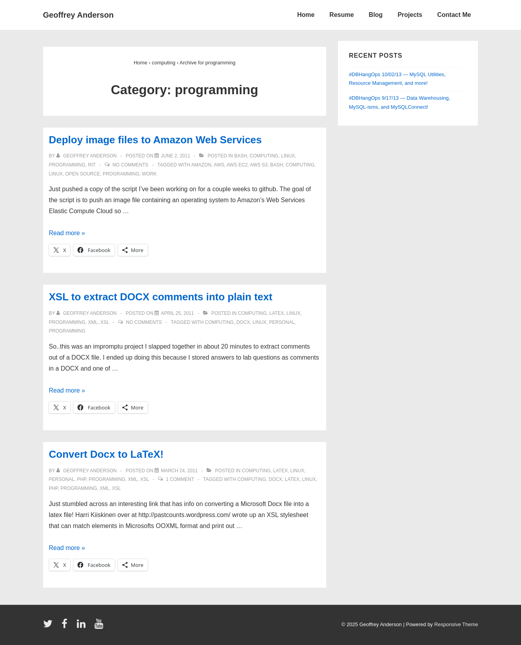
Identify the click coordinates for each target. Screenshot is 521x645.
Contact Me (454, 14)
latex (276, 313)
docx (243, 322)
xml (93, 322)
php (81, 479)
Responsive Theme (456, 624)
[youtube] (99, 626)
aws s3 (259, 165)
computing (264, 156)
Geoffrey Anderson (78, 15)
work (149, 174)
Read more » (67, 233)
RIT (92, 165)
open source (82, 174)
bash (240, 156)
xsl (104, 322)
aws (219, 165)
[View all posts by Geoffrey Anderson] (87, 156)
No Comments (130, 165)
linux (288, 156)
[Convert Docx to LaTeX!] (179, 470)
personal (281, 322)
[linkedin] (83, 626)
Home (305, 14)
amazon (201, 165)
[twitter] (49, 626)
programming (67, 165)
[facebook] (66, 626)
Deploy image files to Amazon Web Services (155, 140)
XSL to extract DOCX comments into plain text (160, 297)
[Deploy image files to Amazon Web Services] (175, 156)
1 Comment (180, 479)
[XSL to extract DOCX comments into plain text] (177, 313)
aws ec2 (237, 165)
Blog (376, 14)
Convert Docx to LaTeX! (106, 454)
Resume (341, 14)
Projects (410, 14)
